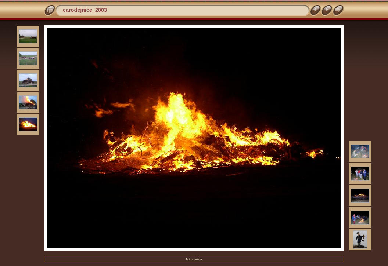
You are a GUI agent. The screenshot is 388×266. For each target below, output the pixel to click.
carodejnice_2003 (85, 10)
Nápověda (194, 259)
